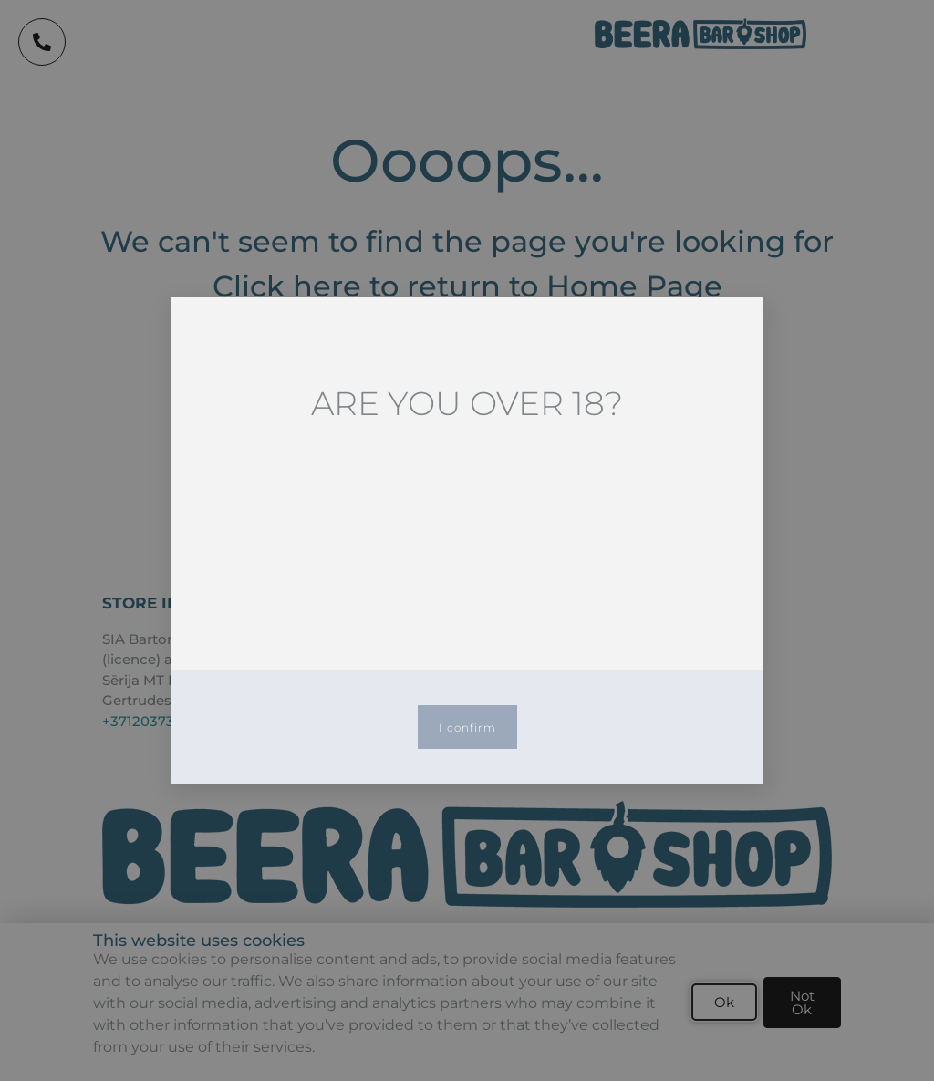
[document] (467, 540)
